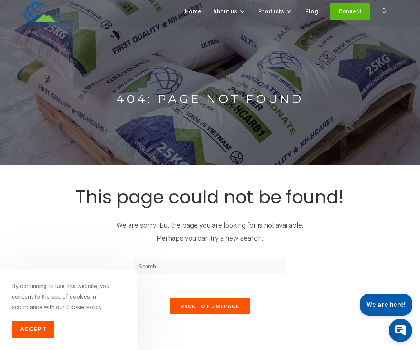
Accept (33, 329)
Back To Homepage (210, 306)
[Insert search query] (210, 266)
